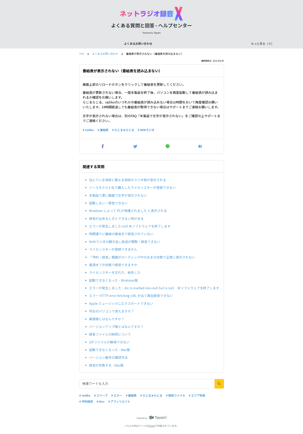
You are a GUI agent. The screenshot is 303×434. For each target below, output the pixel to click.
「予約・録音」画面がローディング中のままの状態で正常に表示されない (142, 257)
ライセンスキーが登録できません (113, 249)
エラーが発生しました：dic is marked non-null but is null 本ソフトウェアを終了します (154, 287)
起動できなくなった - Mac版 (109, 349)
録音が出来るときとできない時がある (116, 218)
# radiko (88, 130)
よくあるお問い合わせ (83, 43)
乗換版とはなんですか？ (106, 318)
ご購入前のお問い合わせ (140, 43)
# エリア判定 (197, 395)
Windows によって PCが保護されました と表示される (128, 210)
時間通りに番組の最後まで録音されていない (121, 233)
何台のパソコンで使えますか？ (111, 311)
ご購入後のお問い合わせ (176, 43)
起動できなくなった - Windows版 (113, 280)
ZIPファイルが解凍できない (109, 342)
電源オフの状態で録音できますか (113, 264)
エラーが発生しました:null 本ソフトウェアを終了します (130, 226)
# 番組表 (103, 130)
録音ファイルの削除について (110, 334)
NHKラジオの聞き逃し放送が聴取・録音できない (124, 241)
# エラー (116, 395)
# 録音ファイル (175, 395)
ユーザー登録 (206, 43)
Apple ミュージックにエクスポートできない (121, 303)
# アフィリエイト (119, 401)
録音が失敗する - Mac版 (106, 365)
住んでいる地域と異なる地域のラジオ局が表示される (127, 179)
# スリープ (101, 395)
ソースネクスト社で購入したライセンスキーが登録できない (132, 187)
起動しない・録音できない (108, 202)
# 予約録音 (86, 401)
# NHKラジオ (146, 130)
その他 (225, 43)
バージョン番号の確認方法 (108, 357)
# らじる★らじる (123, 130)
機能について (110, 43)
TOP (81, 54)
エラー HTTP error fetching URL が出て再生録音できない (131, 295)
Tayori (151, 425)
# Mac (101, 401)
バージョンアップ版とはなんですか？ (116, 326)
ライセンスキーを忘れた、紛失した (115, 272)
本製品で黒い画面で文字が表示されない (118, 195)
